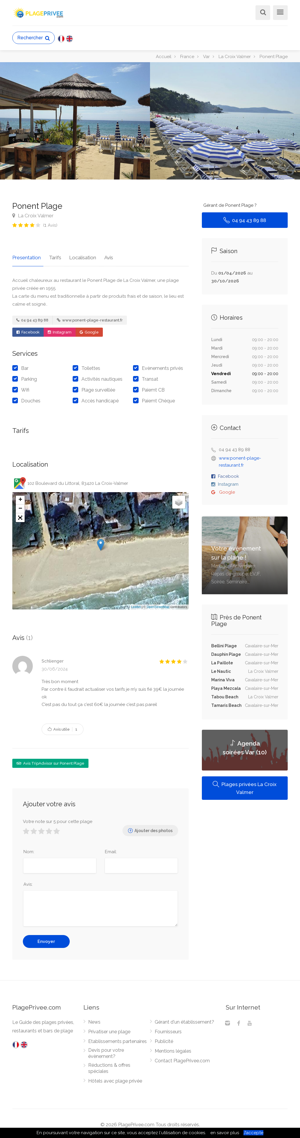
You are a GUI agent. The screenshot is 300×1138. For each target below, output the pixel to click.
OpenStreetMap (157, 604)
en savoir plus (224, 1132)
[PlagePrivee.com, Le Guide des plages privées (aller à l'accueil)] (38, 12)
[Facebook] (238, 1021)
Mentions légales (173, 1048)
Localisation (77, 255)
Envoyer (46, 939)
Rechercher (33, 38)
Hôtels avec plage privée (115, 1078)
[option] (225, 120)
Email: (111, 849)
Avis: (28, 882)
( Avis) (50, 225)
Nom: (28, 849)
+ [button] (20, 497)
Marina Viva (223, 680)
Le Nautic (221, 671)
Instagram (59, 329)
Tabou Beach (224, 697)
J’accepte (253, 1132)
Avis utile (62, 726)
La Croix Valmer (33, 216)
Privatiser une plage (109, 1029)
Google (89, 329)
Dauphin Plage (226, 654)
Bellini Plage (224, 645)
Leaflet (136, 604)
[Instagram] (227, 1021)
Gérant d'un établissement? (184, 1019)
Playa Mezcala (226, 688)
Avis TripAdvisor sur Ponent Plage (50, 760)
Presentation (26, 255)
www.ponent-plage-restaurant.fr (90, 317)
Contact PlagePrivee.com (182, 1058)
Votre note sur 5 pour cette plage (57, 819)
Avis (101, 255)
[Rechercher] (262, 13)
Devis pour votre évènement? (106, 1051)
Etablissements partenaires (117, 1039)
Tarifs (52, 255)
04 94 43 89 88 (32, 317)
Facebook (28, 329)
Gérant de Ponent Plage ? (230, 205)
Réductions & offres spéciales (109, 1066)
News (94, 1019)
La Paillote (222, 663)
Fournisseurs (168, 1029)
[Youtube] (249, 1021)
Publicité (164, 1039)
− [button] (20, 506)
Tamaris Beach (226, 705)
